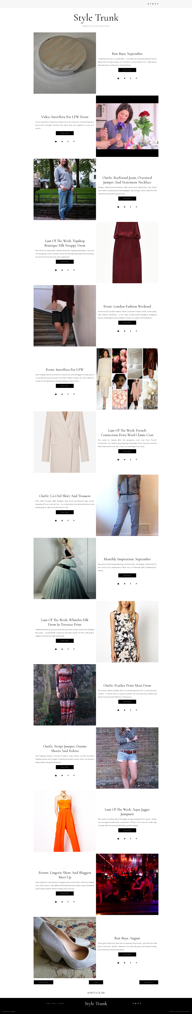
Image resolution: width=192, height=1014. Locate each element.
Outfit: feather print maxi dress (127, 685)
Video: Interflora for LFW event (65, 117)
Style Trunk (96, 17)
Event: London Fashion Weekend (127, 306)
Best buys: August (127, 938)
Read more (127, 70)
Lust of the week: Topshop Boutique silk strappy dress (64, 243)
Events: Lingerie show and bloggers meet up (65, 874)
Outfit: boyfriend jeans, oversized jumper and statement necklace (127, 179)
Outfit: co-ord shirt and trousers (64, 496)
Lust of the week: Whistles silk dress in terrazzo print (64, 622)
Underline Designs (183, 1011)
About (54, 1003)
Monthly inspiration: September (127, 559)
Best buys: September (127, 53)
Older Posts (148, 982)
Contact (61, 1003)
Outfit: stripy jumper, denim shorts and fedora (64, 748)
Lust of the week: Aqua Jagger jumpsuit (127, 811)
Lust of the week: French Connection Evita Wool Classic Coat (127, 432)
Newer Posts (43, 982)
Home (96, 982)
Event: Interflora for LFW (65, 369)
